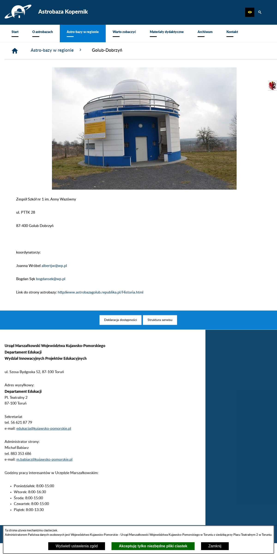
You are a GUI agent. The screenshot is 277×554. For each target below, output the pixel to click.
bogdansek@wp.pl (50, 279)
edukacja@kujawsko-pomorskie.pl (43, 435)
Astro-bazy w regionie (57, 50)
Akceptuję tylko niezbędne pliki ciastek (153, 546)
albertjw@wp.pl (54, 266)
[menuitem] (15, 33)
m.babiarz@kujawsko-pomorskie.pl (44, 466)
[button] (249, 12)
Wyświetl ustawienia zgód (77, 546)
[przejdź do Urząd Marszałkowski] (272, 85)
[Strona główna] (15, 50)
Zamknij (214, 546)
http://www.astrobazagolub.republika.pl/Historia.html (100, 292)
